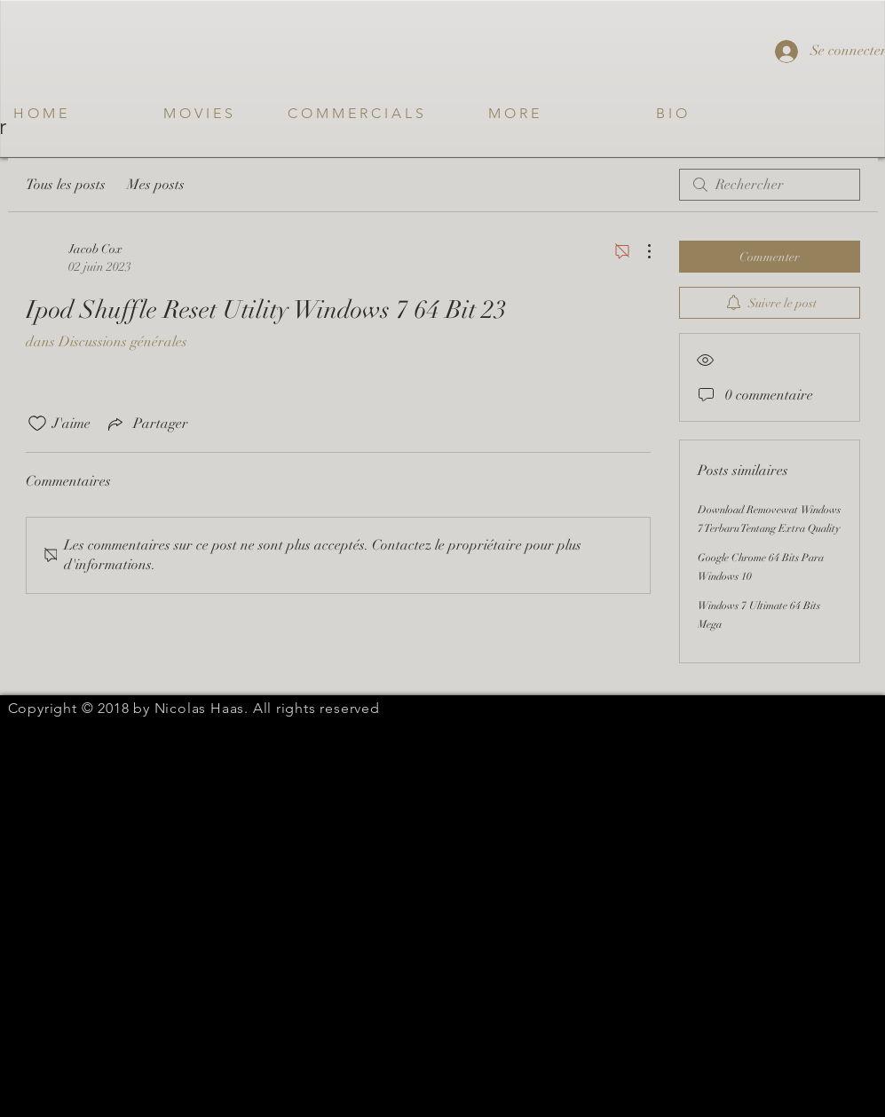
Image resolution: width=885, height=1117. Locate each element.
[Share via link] (146, 423)
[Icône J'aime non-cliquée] (37, 423)
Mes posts (156, 185)
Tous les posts (66, 185)
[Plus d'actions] (640, 251)
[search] (769, 185)
